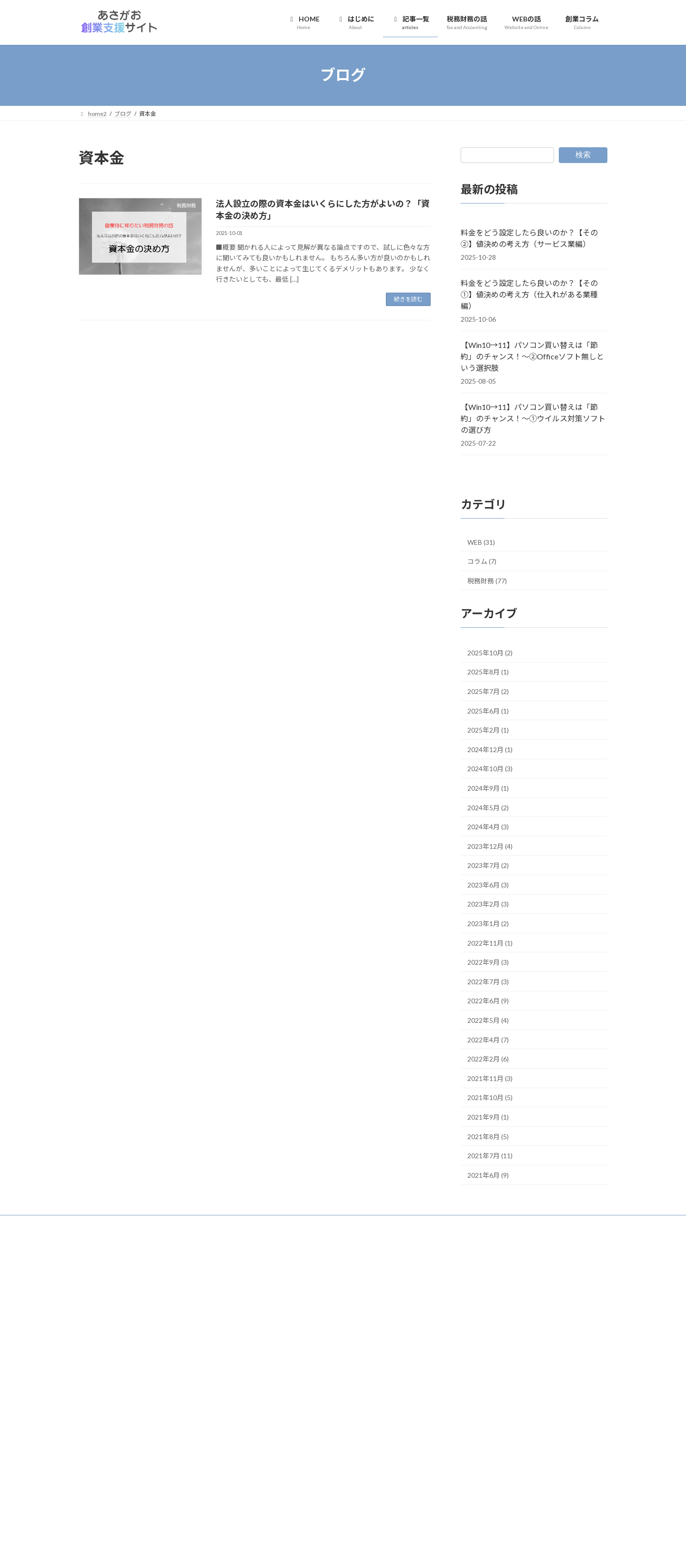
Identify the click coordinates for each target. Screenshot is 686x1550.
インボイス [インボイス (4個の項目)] (95, 1374)
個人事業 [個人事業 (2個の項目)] (138, 1438)
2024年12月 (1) (490, 749)
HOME (279, 1260)
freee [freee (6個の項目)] (120, 1347)
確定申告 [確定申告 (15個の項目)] (160, 1475)
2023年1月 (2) (488, 923)
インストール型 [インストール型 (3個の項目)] (218, 1362)
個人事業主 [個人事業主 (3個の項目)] (167, 1438)
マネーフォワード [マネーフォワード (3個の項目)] (157, 1412)
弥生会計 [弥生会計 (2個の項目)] (198, 1451)
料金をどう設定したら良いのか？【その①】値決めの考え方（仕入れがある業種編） (529, 294)
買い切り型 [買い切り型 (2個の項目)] (92, 1491)
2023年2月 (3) (488, 904)
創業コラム (279, 1343)
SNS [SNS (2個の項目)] (182, 1348)
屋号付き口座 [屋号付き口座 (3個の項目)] (165, 1451)
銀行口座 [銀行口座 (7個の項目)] (159, 1489)
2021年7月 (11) (490, 1156)
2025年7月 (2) (488, 691)
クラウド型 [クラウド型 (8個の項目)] (160, 1385)
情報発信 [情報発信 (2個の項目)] (223, 1451)
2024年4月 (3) (488, 827)
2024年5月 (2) (488, 807)
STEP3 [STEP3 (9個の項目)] (178, 1361)
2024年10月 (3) (490, 769)
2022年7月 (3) (488, 981)
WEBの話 (277, 1327)
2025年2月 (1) (488, 730)
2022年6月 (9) (488, 1001)
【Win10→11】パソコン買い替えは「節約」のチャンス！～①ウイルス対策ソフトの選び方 (533, 418)
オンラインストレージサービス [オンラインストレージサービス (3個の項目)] (159, 1374)
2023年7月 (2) (488, 865)
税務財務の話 (282, 1310)
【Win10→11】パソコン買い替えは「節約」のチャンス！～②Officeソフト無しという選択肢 (532, 356)
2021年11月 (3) (490, 1078)
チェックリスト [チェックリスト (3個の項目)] (100, 1399)
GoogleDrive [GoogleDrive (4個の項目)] (153, 1347)
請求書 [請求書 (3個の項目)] (209, 1477)
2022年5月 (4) (488, 1020)
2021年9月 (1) (488, 1117)
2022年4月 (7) (488, 1039)
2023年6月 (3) (488, 884)
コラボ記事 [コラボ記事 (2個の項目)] (200, 1387)
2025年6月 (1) (488, 710)
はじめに (281, 1277)
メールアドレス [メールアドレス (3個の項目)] (100, 1425)
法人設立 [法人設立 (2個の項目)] (134, 1463)
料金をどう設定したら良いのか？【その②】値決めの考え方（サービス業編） (529, 238)
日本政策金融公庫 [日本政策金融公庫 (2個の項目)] (100, 1463)
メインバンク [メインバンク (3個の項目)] (205, 1412)
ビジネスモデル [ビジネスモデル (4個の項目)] (174, 1399)
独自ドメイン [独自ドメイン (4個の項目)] (169, 1462)
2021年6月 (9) (488, 1175)
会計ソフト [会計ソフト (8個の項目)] (101, 1437)
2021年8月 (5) (488, 1136)
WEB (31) (481, 542)
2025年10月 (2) (490, 652)
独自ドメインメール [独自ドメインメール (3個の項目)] (106, 1477)
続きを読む (408, 299)
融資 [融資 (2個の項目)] (191, 1477)
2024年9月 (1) (488, 788)
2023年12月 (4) (490, 846)
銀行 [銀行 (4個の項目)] (131, 1490)
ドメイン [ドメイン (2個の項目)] (136, 1399)
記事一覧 (281, 1294)
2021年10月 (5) (490, 1097)
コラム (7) (481, 561)
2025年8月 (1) (488, 672)
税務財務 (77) (487, 580)
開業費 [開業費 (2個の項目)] (188, 1491)
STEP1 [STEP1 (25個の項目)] (97, 1360)
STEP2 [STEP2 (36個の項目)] (140, 1359)
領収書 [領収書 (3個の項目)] (88, 1503)
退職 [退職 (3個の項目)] (115, 1490)
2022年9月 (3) (488, 962)
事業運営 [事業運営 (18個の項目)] (149, 1423)
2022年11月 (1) (490, 942)
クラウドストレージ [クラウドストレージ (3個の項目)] (106, 1386)
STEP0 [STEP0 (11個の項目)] (205, 1346)
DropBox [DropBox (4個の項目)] (93, 1347)
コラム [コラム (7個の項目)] (229, 1385)
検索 (583, 155)
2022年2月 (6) (488, 1059)
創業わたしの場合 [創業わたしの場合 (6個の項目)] (111, 1450)
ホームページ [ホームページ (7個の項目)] (104, 1411)
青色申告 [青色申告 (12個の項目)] (220, 1489)
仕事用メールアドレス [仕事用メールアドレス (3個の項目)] (206, 1425)
